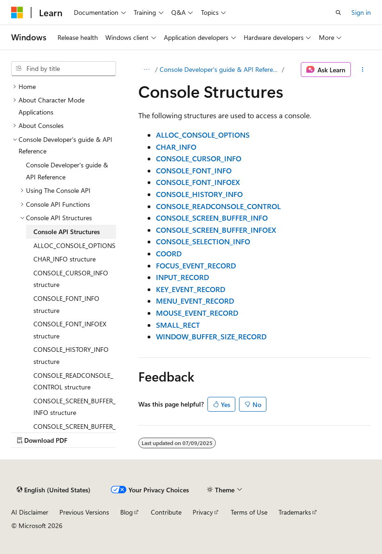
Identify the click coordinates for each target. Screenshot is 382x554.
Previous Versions (84, 512)
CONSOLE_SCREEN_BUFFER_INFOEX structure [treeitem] (74, 432)
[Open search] (338, 12)
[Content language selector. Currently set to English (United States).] (53, 489)
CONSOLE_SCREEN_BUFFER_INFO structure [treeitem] (74, 406)
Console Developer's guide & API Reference (220, 69)
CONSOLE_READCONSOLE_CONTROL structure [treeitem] (73, 381)
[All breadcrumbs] (146, 69)
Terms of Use (249, 512)
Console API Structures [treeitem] (66, 231)
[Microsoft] (17, 12)
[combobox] (63, 68)
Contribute (166, 512)
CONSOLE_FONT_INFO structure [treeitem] (66, 304)
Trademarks (294, 512)
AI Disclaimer (29, 512)
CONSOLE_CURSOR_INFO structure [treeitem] (70, 278)
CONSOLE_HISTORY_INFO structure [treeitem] (71, 355)
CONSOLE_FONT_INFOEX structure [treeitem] (69, 329)
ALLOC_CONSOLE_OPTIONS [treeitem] (74, 245)
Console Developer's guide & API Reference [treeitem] (67, 170)
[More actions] (363, 69)
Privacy (203, 512)
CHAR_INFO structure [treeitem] (64, 259)
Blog (126, 512)
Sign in (361, 12)
